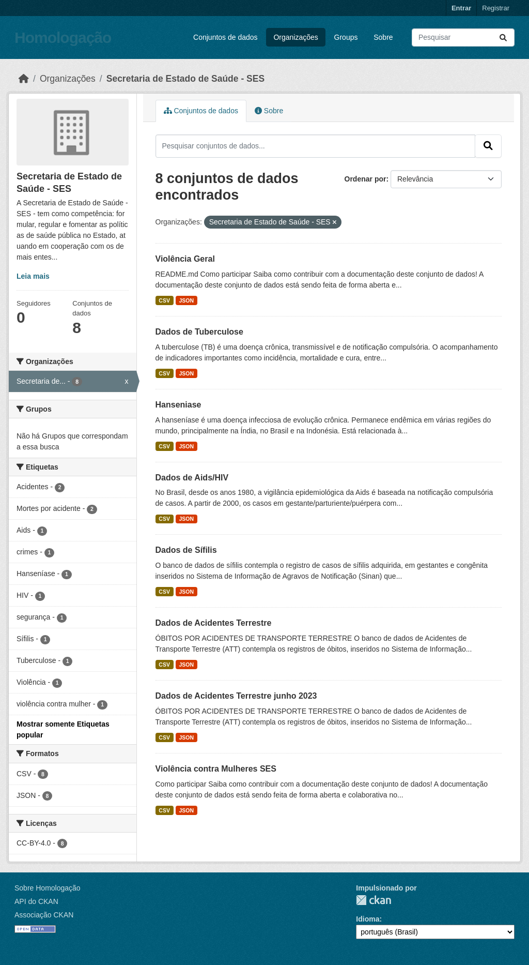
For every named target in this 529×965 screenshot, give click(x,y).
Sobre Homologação (47, 888)
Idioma (367, 919)
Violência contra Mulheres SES (215, 768)
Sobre (383, 37)
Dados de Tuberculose (199, 331)
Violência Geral (185, 258)
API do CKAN (36, 901)
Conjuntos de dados (225, 37)
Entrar (461, 8)
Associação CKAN (43, 915)
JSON (186, 300)
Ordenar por (365, 179)
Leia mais (33, 276)
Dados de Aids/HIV (192, 477)
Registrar (495, 8)
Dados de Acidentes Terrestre (213, 623)
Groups (346, 37)
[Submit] (503, 37)
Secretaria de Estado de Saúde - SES (185, 78)
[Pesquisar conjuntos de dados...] (463, 37)
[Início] (24, 78)
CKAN (373, 900)
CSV (164, 300)
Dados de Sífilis (186, 550)
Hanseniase (178, 404)
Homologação (62, 37)
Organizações (295, 37)
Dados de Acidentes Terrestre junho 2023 (236, 695)
